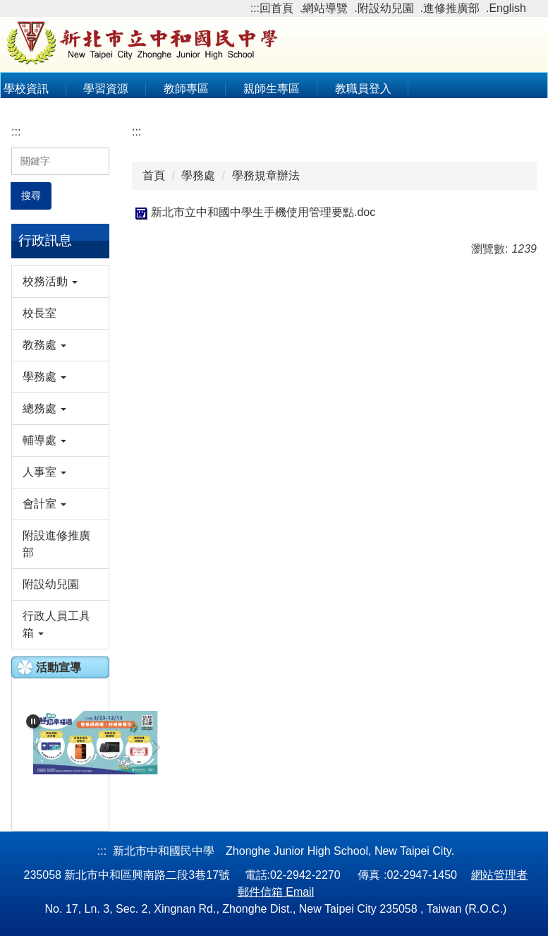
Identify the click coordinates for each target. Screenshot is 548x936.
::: (255, 8)
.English (506, 8)
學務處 (198, 175)
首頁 (153, 175)
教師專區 (186, 89)
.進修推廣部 (450, 8)
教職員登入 (363, 89)
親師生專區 (271, 89)
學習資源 (105, 89)
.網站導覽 (324, 8)
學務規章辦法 (266, 175)
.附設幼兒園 (383, 8)
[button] (60, 281)
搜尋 (31, 195)
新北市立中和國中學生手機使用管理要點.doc (253, 212)
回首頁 (276, 8)
